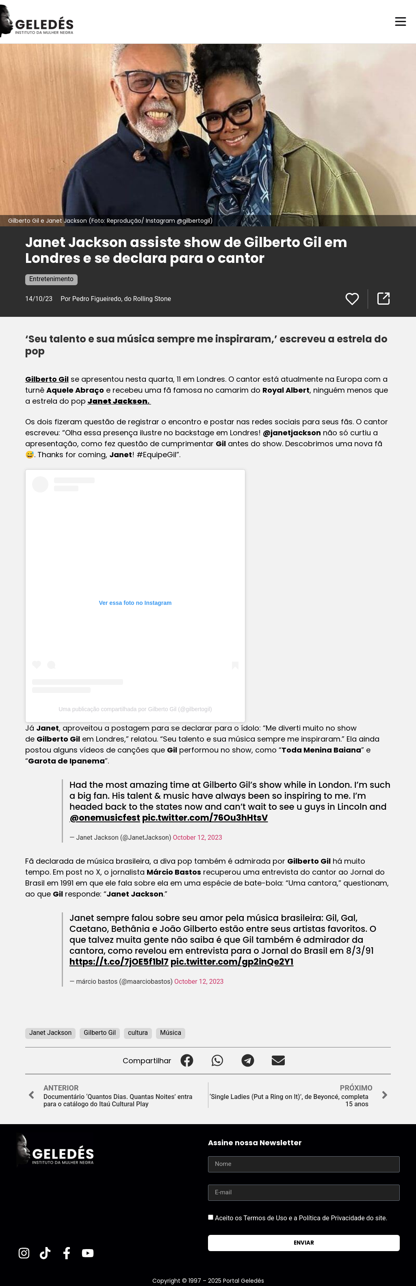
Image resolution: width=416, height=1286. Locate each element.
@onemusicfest (104, 817)
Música (170, 1032)
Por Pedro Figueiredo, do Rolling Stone (116, 298)
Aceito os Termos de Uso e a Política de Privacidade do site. (301, 1217)
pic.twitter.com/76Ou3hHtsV (205, 817)
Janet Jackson (50, 1032)
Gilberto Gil (47, 379)
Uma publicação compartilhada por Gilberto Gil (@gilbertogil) (135, 708)
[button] (186, 1060)
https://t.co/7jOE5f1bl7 (119, 961)
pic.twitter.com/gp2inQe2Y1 (232, 961)
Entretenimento (51, 278)
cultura (138, 1032)
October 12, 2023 (197, 837)
